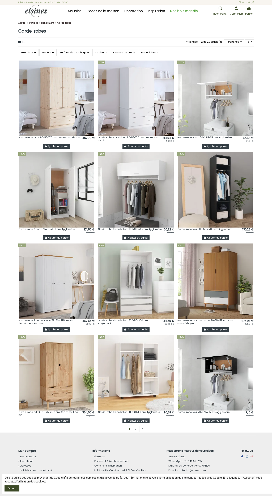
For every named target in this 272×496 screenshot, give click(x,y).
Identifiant (26, 461)
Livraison (99, 456)
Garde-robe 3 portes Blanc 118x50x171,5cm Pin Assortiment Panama (46, 322)
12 (249, 42)
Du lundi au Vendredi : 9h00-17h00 (189, 465)
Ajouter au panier (56, 146)
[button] (74, 11)
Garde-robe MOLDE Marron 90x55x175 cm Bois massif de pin (205, 322)
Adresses (25, 465)
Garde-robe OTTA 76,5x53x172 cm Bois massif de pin (48, 413)
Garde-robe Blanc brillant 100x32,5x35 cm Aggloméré (130, 229)
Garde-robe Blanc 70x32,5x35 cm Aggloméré (204, 137)
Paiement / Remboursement (111, 461)
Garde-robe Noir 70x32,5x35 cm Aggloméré (203, 412)
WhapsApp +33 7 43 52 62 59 (185, 461)
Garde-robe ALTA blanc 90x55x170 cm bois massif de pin (128, 139)
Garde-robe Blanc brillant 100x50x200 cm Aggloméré (123, 322)
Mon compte (28, 456)
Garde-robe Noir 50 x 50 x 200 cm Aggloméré (204, 229)
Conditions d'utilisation (108, 465)
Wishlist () (246, 2)
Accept (12, 488)
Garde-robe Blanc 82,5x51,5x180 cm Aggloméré (47, 229)
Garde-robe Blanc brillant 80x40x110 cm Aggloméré (129, 412)
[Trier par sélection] (234, 41)
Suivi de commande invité (36, 470)
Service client (176, 456)
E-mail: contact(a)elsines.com (187, 470)
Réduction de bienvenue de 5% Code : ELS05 (43, 2)
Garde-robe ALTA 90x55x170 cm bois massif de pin (49, 137)
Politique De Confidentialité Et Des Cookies (120, 470)
